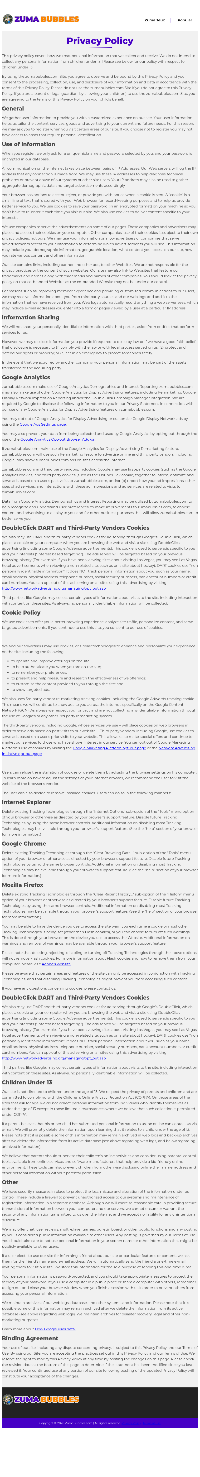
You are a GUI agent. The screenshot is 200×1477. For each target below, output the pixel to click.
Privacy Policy (131, 1423)
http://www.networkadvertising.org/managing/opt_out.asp (54, 588)
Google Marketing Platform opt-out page (109, 748)
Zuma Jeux (155, 20)
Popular (185, 20)
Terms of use (152, 1423)
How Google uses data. (55, 1329)
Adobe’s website (56, 964)
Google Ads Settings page (43, 424)
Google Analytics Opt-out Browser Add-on (58, 439)
